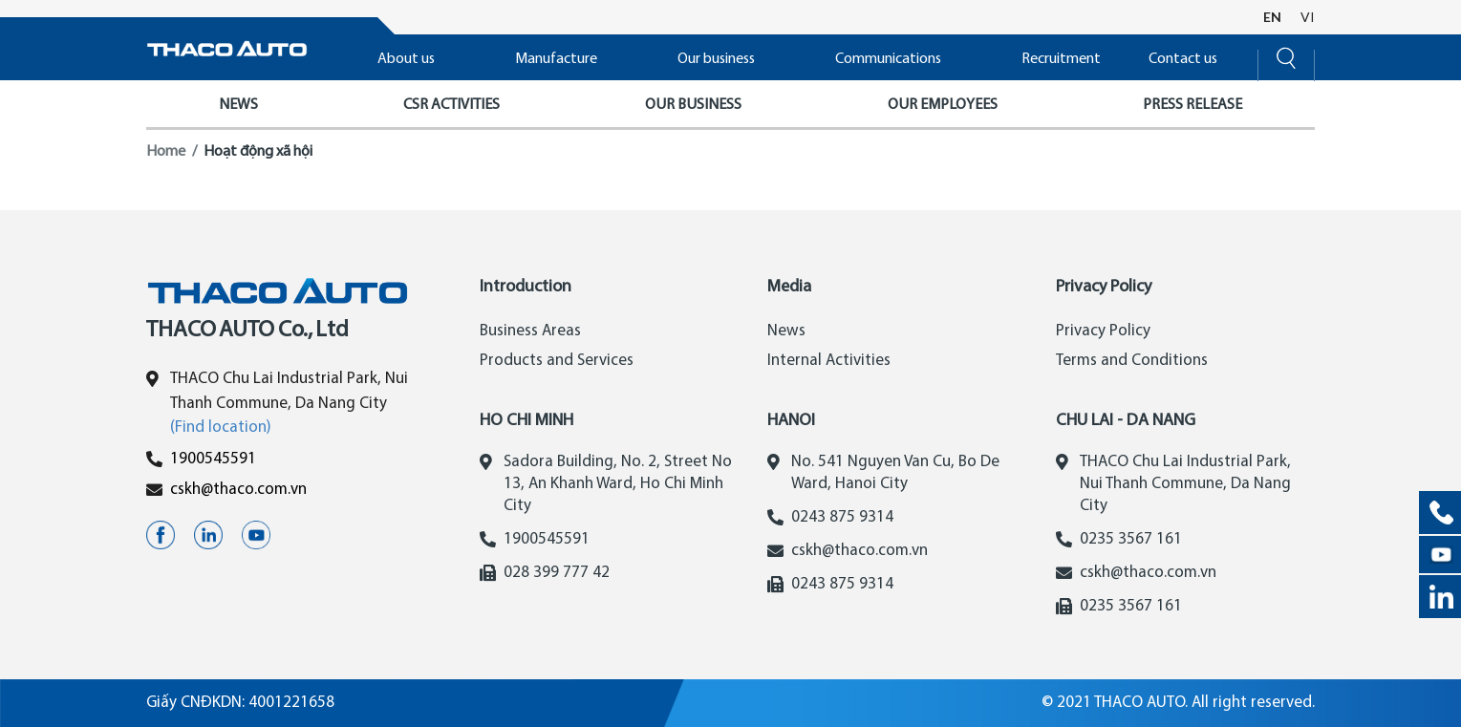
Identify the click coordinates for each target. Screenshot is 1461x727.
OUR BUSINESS (693, 105)
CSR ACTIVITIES (451, 105)
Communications (888, 59)
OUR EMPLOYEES (943, 105)
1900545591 (213, 459)
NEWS (238, 105)
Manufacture (556, 59)
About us (406, 59)
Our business (716, 59)
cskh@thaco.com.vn (238, 489)
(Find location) (220, 427)
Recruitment (1061, 59)
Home (165, 152)
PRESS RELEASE (1192, 105)
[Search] (1286, 56)
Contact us (1183, 59)
